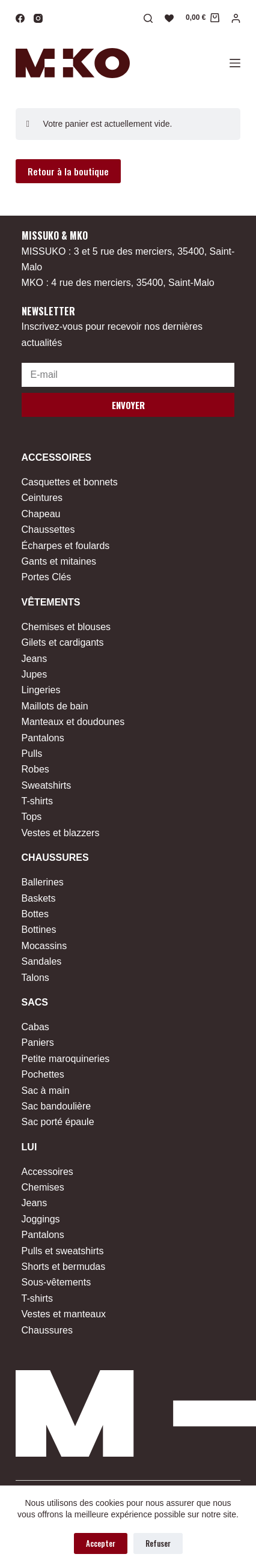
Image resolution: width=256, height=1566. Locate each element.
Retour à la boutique (68, 171)
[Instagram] (38, 18)
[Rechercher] (148, 18)
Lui (29, 1147)
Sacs (35, 1002)
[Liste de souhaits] (169, 18)
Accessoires (56, 457)
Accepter (100, 1543)
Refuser (158, 1543)
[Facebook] (20, 18)
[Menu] (235, 63)
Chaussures (55, 857)
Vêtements (51, 602)
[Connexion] (235, 18)
